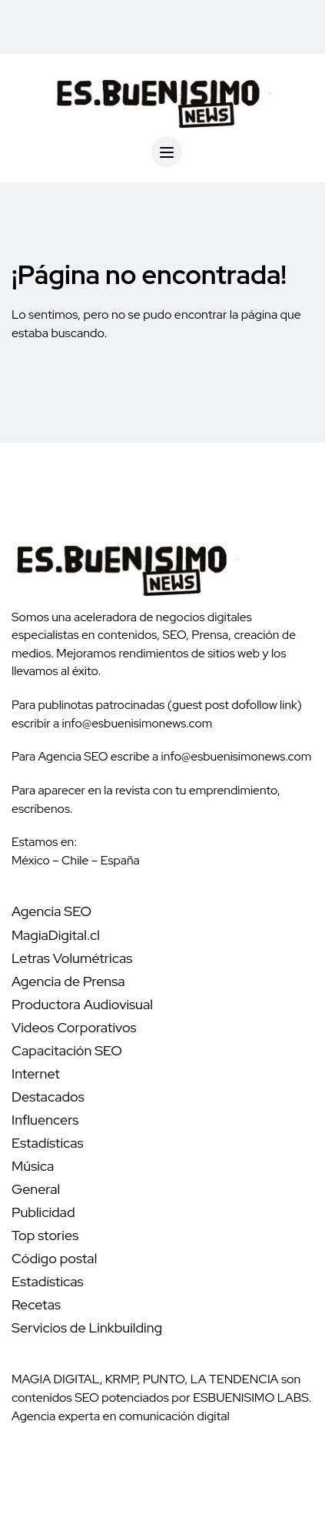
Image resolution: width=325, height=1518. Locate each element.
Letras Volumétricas (72, 958)
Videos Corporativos (74, 1027)
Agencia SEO (51, 911)
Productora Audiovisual (82, 1004)
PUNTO (164, 1379)
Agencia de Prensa (68, 981)
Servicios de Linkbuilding (87, 1327)
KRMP (121, 1379)
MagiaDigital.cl (56, 935)
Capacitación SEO (67, 1050)
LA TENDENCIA (235, 1379)
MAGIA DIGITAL (55, 1379)
